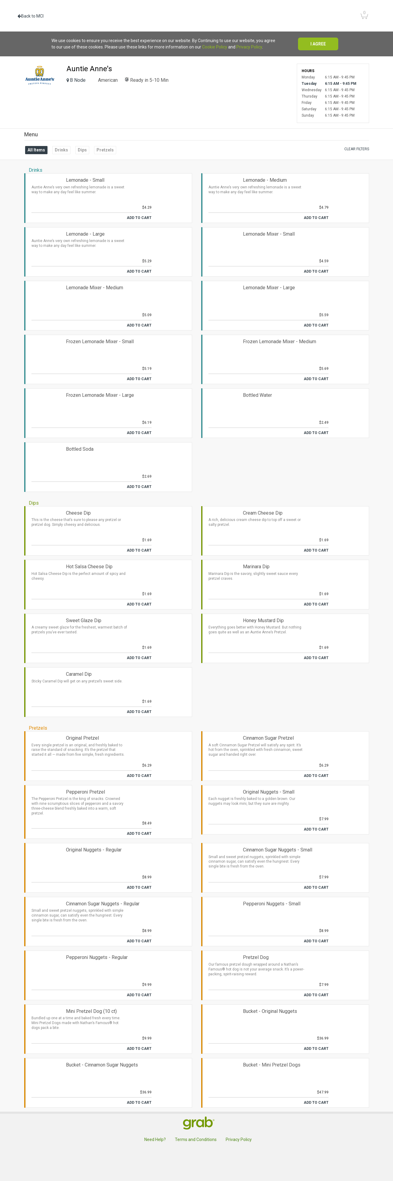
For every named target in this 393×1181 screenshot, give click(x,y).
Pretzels (105, 150)
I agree (318, 43)
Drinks (61, 150)
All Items (36, 150)
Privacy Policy (249, 47)
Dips (82, 150)
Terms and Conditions (196, 1139)
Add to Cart (139, 218)
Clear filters (356, 149)
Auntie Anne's (89, 69)
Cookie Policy (214, 47)
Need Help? (155, 1139)
